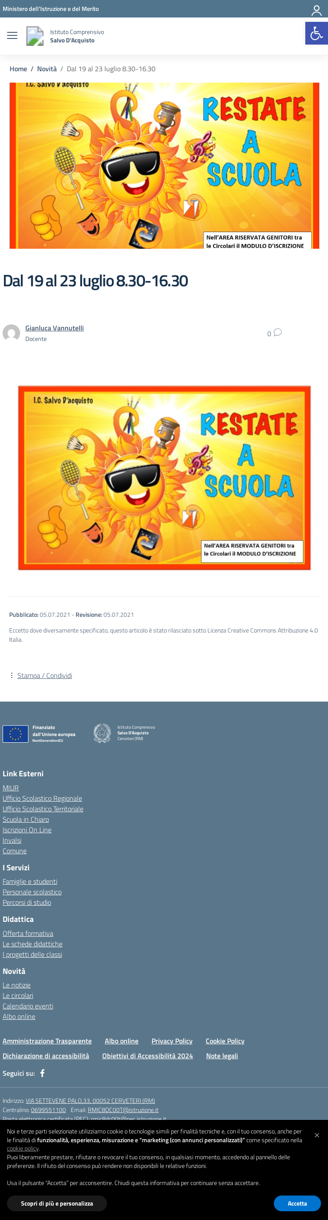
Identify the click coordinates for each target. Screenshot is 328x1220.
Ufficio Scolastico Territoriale (43, 808)
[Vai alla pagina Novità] (47, 68)
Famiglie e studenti (30, 881)
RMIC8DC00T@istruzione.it (123, 1109)
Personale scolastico (32, 891)
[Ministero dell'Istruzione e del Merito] (51, 8)
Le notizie (17, 985)
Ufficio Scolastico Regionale (42, 798)
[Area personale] (317, 8)
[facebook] (42, 1073)
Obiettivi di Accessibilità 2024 (147, 1055)
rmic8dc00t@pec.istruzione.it (128, 1118)
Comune (15, 850)
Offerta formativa (28, 933)
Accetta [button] (297, 1203)
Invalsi (12, 840)
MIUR (11, 787)
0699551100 (48, 1109)
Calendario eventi (28, 1006)
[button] (316, 33)
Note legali (222, 1055)
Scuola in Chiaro (26, 819)
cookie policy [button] (22, 1148)
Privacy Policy (172, 1041)
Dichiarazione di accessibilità (46, 1055)
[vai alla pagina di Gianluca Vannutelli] (54, 328)
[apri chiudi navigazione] (12, 36)
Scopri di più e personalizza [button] (57, 1203)
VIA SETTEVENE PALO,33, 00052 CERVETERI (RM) (90, 1100)
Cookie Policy (225, 1041)
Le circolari (18, 995)
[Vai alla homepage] (35, 36)
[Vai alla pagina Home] (18, 68)
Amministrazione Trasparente (47, 1041)
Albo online (19, 1016)
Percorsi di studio (27, 902)
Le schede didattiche (32, 943)
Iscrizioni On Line (27, 829)
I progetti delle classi (32, 954)
